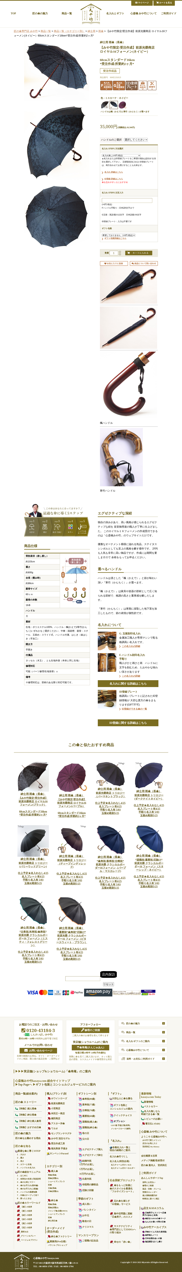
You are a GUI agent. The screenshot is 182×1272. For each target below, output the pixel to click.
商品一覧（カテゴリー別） (69, 31)
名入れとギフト (115, 13)
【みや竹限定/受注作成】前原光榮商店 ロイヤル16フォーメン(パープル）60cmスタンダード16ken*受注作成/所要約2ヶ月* (71, 806)
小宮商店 (53, 1108)
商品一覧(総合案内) (26, 1093)
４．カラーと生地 (24, 1164)
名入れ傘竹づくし (119, 1156)
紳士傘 (52, 1200)
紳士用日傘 (52, 1221)
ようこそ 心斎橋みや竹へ (154, 1136)
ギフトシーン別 (87, 1093)
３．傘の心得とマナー (26, 1182)
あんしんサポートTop (152, 1178)
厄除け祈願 (86, 1190)
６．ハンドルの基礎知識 (27, 1192)
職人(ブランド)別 (56, 1093)
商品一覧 (67, 13)
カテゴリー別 (54, 1166)
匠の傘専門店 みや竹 (26, 31)
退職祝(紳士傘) (88, 1127)
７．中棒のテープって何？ (28, 1195)
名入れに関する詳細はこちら (128, 683)
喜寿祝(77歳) (86, 1104)
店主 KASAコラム (152, 1208)
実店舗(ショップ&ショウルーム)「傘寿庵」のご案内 (57, 1071)
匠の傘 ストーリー (26, 1102)
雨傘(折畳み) (53, 1178)
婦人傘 (52, 1171)
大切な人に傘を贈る (121, 1098)
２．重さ (20, 1158)
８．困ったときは (24, 1198)
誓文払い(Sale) (150, 1123)
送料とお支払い (148, 1182)
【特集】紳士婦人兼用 (28, 1121)
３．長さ (20, 1161)
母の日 (83, 1133)
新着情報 (147, 1102)
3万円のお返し (86, 1164)
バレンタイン (87, 1210)
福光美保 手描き (57, 1148)
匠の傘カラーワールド (27, 1203)
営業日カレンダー (149, 1192)
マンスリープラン (88, 1235)
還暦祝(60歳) (86, 1116)
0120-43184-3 (38, 1030)
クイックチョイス (121, 1115)
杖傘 (50, 1185)
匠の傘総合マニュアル (27, 1172)
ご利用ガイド (168, 13)
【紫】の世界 (24, 1207)
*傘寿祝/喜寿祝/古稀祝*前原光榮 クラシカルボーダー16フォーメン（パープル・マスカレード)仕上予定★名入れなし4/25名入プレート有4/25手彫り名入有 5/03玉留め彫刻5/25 (110, 872)
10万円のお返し (87, 1174)
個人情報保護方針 (149, 1195)
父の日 (83, 1139)
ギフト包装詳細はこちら (115, 238)
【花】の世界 (24, 1228)
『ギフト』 (116, 1093)
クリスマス (86, 1227)
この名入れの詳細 (131, 646)
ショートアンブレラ (56, 1181)
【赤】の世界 (24, 1219)
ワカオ (52, 1128)
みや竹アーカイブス (154, 1227)
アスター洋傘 (56, 1123)
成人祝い (84, 1204)
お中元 (83, 1215)
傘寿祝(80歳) (86, 1099)
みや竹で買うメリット (151, 1140)
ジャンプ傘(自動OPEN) (57, 1211)
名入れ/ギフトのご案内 (135, 1041)
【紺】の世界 (24, 1215)
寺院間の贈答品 (88, 1184)
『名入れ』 (116, 1140)
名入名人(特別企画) (120, 1161)
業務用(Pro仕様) (56, 1241)
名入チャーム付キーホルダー (123, 1168)
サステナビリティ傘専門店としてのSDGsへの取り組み (123, 1229)
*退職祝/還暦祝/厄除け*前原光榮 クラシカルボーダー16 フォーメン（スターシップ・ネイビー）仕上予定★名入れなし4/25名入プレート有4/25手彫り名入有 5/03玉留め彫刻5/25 (149, 871)
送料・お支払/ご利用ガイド (138, 1059)
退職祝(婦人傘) (88, 1122)
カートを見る (164, 3)
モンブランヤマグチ (59, 1133)
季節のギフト (86, 1198)
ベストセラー (149, 1106)
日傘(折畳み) (53, 1191)
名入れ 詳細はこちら (113, 172)
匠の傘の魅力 (40, 13)
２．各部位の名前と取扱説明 (29, 1179)
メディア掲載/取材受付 (153, 1160)
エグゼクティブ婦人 (90, 1149)
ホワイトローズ (57, 1098)
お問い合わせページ (38, 1050)
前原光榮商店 (56, 1103)
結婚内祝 (84, 1161)
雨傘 (101, 31)
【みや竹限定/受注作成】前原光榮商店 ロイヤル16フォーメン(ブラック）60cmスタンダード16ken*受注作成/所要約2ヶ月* (33, 804)
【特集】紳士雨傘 (25, 1115)
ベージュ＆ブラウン (27, 1240)
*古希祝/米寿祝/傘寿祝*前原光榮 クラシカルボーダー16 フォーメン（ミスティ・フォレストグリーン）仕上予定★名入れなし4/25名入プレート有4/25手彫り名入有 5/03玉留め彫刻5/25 (33, 944)
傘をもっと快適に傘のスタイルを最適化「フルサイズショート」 (122, 1188)
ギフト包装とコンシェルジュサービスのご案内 (66, 1084)
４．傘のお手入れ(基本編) (27, 1185)
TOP (13, 13)
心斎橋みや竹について (135, 1050)
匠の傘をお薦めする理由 (27, 1138)
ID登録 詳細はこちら (113, 179)
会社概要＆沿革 (149, 1156)
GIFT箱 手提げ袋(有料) (120, 1125)
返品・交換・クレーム (151, 1189)
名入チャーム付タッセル (121, 1165)
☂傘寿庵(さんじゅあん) (90, 1047)
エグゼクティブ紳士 (90, 1155)
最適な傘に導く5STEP (27, 1151)
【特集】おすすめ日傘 (28, 1127)
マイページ (142, 3)
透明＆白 (22, 1232)
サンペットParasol (58, 1153)
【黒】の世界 (24, 1223)
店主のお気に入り (149, 1143)
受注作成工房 (56, 1143)
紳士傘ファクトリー (59, 1236)
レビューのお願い (151, 1119)
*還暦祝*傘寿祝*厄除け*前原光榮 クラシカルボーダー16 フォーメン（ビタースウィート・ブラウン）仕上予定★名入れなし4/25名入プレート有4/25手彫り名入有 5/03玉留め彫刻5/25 (71, 943)
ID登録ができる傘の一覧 (134, 709)
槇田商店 (53, 1118)
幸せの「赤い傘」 (121, 1242)
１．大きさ (21, 1154)
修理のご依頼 (90, 1030)
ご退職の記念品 (88, 1240)
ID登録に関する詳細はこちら (128, 722)
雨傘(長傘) (52, 1175)
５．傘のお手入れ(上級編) (27, 1189)
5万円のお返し (86, 1169)
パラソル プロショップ (57, 1245)
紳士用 (91, 31)
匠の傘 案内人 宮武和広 (154, 1165)
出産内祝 (84, 1179)
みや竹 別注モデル (58, 1138)
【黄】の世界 (24, 1211)
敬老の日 (84, 1221)
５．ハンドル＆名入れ (26, 1168)
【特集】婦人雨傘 (25, 1108)
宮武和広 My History (150, 1147)
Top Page (23, 1084)
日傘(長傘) (52, 1188)
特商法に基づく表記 (150, 1199)
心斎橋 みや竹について (143, 13)
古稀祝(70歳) (86, 1110)
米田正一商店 (56, 1113)
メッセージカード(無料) (121, 1129)
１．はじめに (22, 1175)
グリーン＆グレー (26, 1236)
